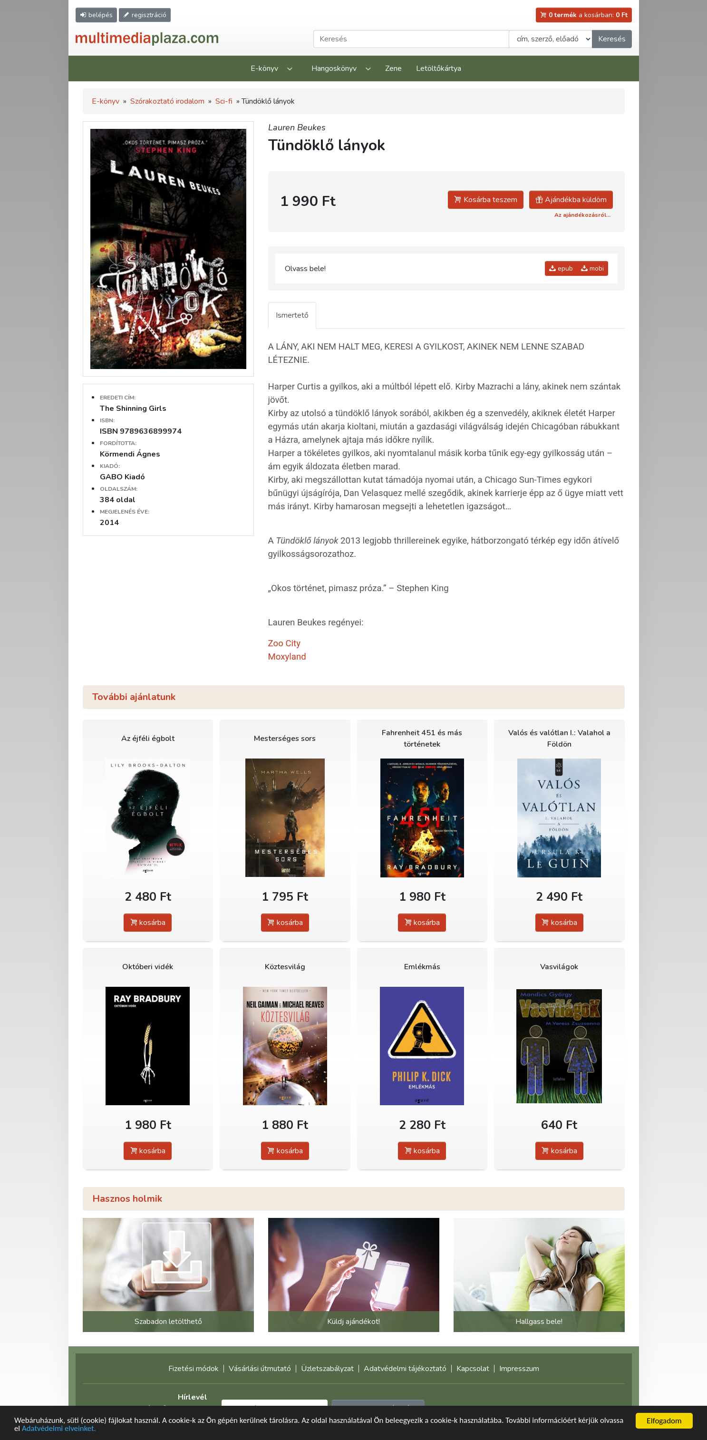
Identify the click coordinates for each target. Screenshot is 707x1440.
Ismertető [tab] (292, 315)
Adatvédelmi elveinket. (59, 1429)
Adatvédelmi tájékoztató (405, 1368)
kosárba (147, 922)
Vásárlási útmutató (260, 1368)
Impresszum (519, 1368)
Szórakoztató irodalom (167, 101)
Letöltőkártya (438, 68)
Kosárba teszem (485, 200)
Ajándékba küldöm (571, 200)
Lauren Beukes (297, 127)
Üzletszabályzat (327, 1368)
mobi (592, 268)
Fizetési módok (193, 1368)
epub (561, 268)
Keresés (612, 39)
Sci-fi (223, 101)
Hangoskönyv (334, 68)
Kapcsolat (472, 1368)
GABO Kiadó (122, 477)
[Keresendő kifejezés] (411, 39)
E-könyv (264, 68)
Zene (393, 68)
